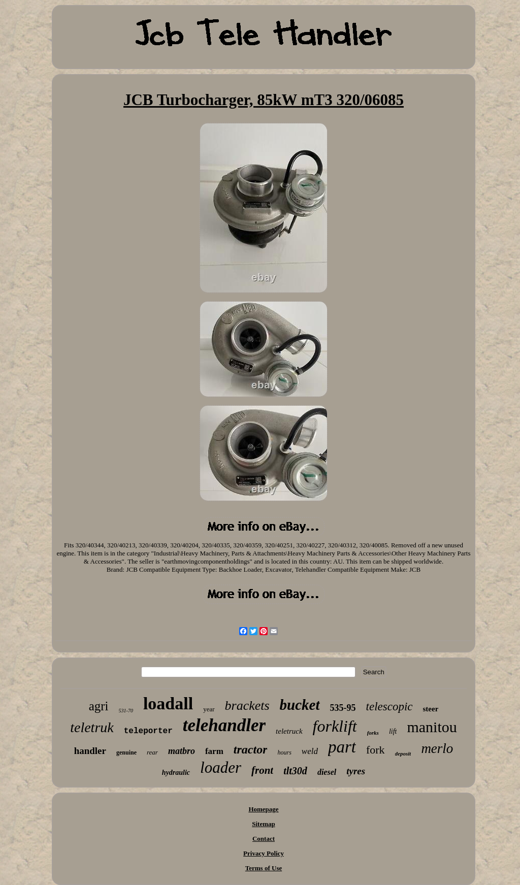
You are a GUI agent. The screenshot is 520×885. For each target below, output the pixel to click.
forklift (335, 726)
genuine (126, 752)
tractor (251, 749)
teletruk (92, 727)
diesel (326, 772)
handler (90, 750)
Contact (263, 838)
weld (310, 751)
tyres (355, 771)
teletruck (289, 731)
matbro (181, 751)
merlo (437, 748)
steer (431, 709)
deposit (403, 753)
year (208, 709)
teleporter (148, 731)
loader (220, 767)
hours (284, 752)
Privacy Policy (263, 853)
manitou (432, 726)
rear (152, 752)
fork (375, 749)
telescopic (389, 706)
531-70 (126, 710)
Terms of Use (263, 868)
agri (99, 706)
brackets (247, 705)
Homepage (263, 809)
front (262, 770)
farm (214, 751)
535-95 (343, 708)
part (342, 747)
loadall (168, 703)
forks (373, 733)
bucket (300, 705)
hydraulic (176, 772)
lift (393, 731)
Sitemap (263, 824)
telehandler (224, 725)
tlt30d (295, 770)
